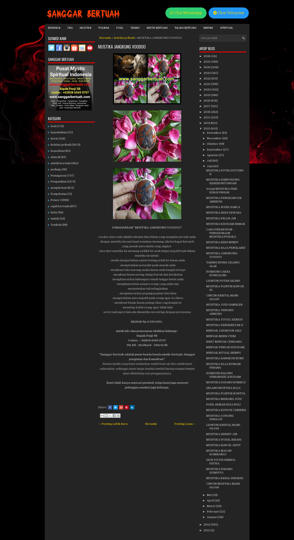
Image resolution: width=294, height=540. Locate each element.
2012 (207, 524)
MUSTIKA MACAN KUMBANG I (219, 452)
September (215, 149)
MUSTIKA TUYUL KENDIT (224, 319)
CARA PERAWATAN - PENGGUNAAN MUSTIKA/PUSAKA (221, 233)
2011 (207, 530)
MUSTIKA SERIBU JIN (221, 434)
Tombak (56, 224)
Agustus (213, 155)
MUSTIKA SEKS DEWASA (223, 212)
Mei (210, 495)
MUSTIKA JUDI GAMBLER (224, 304)
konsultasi (58, 150)
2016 (207, 111)
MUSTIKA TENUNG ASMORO (219, 312)
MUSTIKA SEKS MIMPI (222, 242)
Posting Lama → (185, 423)
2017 (207, 106)
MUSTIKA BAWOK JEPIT (223, 445)
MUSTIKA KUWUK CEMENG (226, 410)
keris (54, 138)
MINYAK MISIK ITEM (221, 336)
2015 (207, 117)
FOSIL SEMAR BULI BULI (223, 404)
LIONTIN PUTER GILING (223, 280)
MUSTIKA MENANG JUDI (224, 399)
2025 (207, 61)
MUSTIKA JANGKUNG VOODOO (122, 46)
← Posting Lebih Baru (112, 423)
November (214, 138)
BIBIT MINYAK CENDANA (224, 341)
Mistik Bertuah (157, 27)
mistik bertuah (61, 163)
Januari (212, 517)
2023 (207, 73)
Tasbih (135, 27)
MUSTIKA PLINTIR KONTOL (225, 393)
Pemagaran (58, 175)
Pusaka (103, 27)
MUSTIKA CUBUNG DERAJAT (219, 417)
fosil (53, 126)
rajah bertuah (60, 206)
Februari (213, 511)
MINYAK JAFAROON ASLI (223, 330)
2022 (207, 78)
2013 (207, 128)
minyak (56, 157)
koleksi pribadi (124, 37)
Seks (54, 212)
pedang (56, 169)
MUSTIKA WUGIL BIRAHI (224, 439)
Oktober (213, 143)
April (210, 500)
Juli (210, 160)
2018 (207, 100)
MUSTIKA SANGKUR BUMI (225, 358)
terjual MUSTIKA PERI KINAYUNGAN (221, 190)
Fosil (119, 27)
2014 (207, 123)
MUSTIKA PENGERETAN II (224, 325)
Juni (210, 166)
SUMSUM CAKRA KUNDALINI (218, 273)
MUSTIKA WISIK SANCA (223, 207)
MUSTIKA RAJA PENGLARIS (225, 247)
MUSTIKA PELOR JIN (221, 218)
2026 (207, 56)
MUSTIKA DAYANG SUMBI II (226, 382)
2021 (207, 84)
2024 (207, 67)
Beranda (54, 27)
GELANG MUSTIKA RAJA (223, 387)
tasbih (55, 218)
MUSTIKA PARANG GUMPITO (219, 470)
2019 (207, 95)
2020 (207, 89)
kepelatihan (59, 132)
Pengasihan (58, 181)
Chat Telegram (228, 13)
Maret (211, 506)
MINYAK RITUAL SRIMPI (223, 352)
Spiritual (226, 27)
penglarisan (59, 187)
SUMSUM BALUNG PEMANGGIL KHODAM (223, 375)
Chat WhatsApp (186, 13)
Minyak (208, 27)
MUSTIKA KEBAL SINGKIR (224, 478)
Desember (214, 132)
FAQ (70, 27)
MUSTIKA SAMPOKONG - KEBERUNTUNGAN (223, 181)
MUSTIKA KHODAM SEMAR (225, 223)
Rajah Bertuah (185, 27)
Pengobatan (59, 193)
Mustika (85, 27)
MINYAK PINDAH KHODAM (225, 347)
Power (55, 200)
